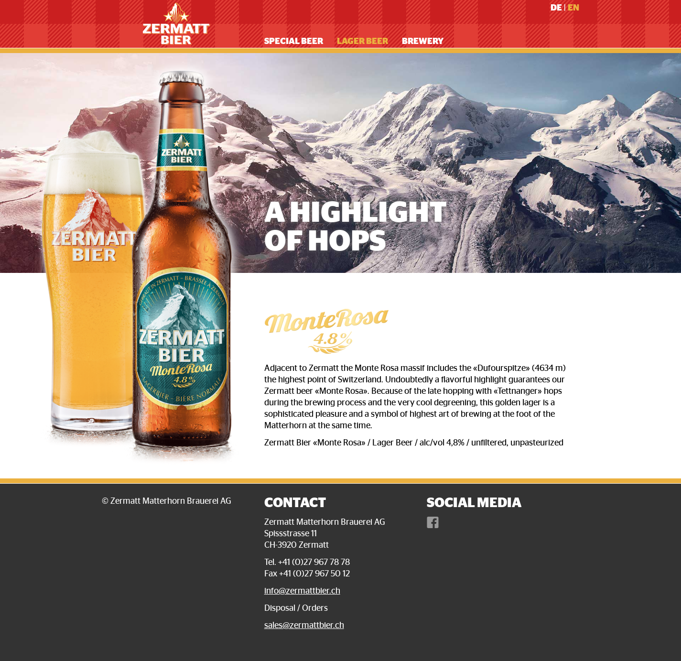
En (573, 8)
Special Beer (293, 41)
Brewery (422, 41)
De (556, 8)
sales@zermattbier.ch (304, 625)
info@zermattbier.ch (302, 591)
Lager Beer (362, 41)
